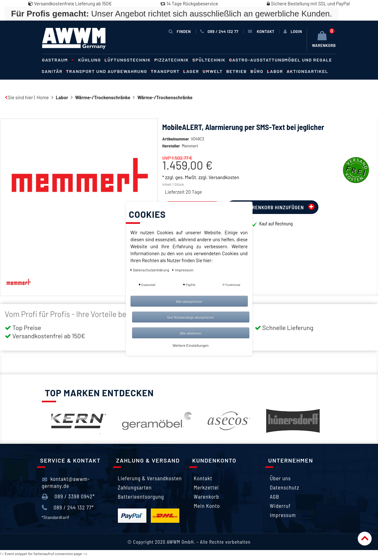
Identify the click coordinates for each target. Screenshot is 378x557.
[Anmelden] (292, 31)
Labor (277, 71)
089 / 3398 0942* (68, 496)
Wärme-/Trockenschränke (102, 97)
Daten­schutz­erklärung (150, 270)
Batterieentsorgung (141, 496)
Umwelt (215, 71)
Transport (167, 71)
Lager (193, 71)
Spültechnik (210, 59)
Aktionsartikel (307, 71)
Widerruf (280, 505)
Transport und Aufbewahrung (108, 71)
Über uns (280, 478)
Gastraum (57, 59)
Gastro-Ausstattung (257, 59)
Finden (180, 31)
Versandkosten (223, 187)
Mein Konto (207, 505)
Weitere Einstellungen (191, 345)
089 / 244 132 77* (68, 507)
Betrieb (238, 71)
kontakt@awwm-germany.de (66, 482)
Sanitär (54, 71)
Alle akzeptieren (189, 301)
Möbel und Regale (308, 59)
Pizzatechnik (173, 59)
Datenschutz (284, 487)
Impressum (283, 515)
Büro (258, 71)
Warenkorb (206, 496)
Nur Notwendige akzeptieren (190, 317)
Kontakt (203, 478)
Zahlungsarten (135, 487)
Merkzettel (206, 487)
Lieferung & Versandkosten (150, 478)
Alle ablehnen (191, 333)
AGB (274, 496)
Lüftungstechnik (130, 59)
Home (43, 97)
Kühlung (91, 59)
